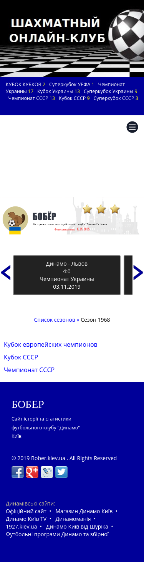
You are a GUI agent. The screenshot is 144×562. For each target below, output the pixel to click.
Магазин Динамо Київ (84, 511)
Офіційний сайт (26, 511)
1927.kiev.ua (21, 526)
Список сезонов (55, 319)
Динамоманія (73, 518)
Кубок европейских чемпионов (51, 344)
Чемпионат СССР (29, 370)
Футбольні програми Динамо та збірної (57, 534)
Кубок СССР (21, 357)
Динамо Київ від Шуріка (77, 526)
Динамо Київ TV (26, 518)
